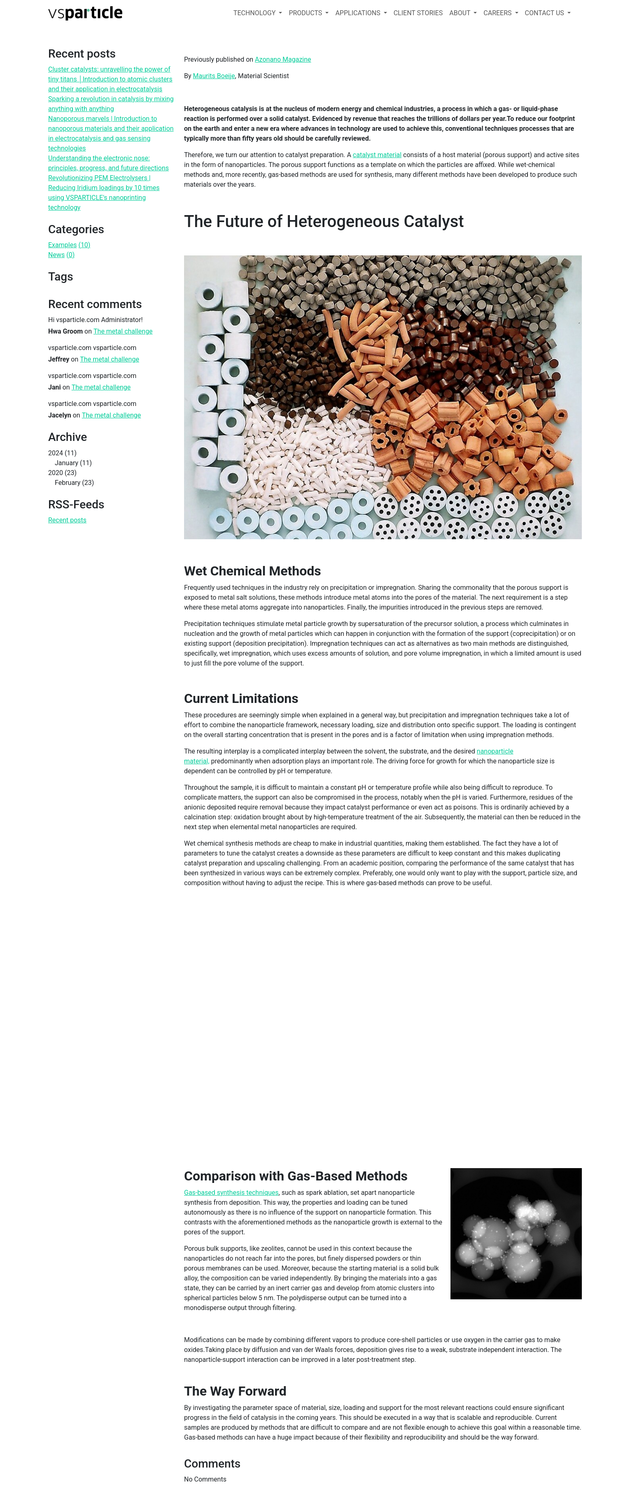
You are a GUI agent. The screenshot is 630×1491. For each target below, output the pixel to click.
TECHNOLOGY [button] (255, 13)
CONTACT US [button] (545, 13)
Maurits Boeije (214, 76)
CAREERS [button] (498, 13)
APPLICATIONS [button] (358, 13)
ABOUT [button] (460, 13)
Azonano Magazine (283, 59)
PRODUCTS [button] (306, 13)
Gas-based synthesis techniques (231, 1193)
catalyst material (377, 155)
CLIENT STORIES (418, 13)
